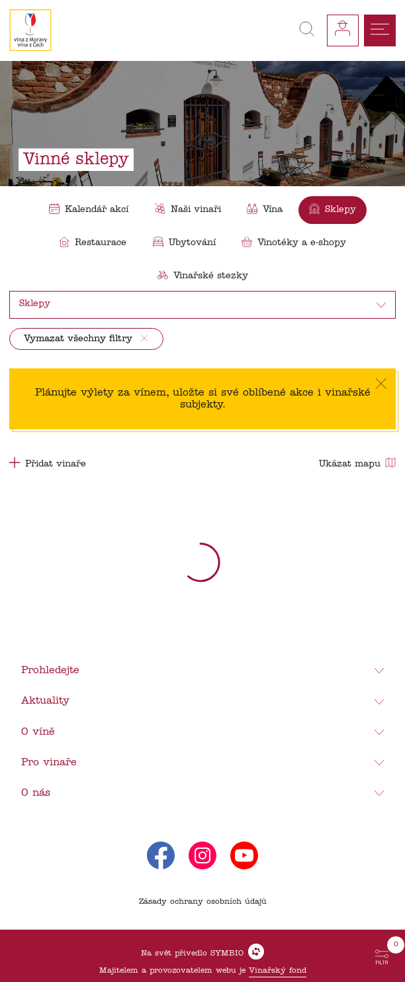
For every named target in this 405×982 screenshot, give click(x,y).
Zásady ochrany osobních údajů (203, 902)
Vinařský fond (277, 971)
